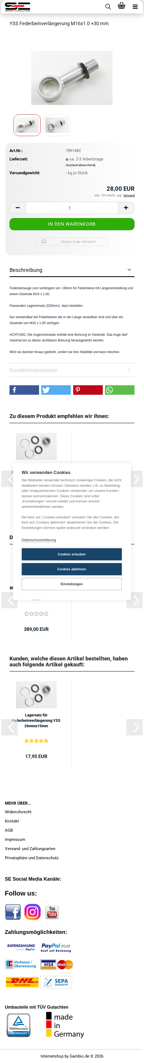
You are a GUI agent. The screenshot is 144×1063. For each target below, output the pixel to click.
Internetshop (52, 1056)
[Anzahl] (72, 208)
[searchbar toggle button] (108, 7)
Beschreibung (25, 270)
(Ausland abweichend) (80, 165)
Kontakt (12, 821)
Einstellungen (72, 584)
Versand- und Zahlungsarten (30, 848)
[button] (17, 208)
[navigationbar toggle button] (135, 7)
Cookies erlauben (72, 554)
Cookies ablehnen (71, 569)
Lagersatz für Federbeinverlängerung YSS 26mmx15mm (36, 720)
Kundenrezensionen (33, 370)
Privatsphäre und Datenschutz (32, 857)
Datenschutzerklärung (39, 540)
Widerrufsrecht (18, 811)
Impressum (15, 839)
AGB (9, 830)
